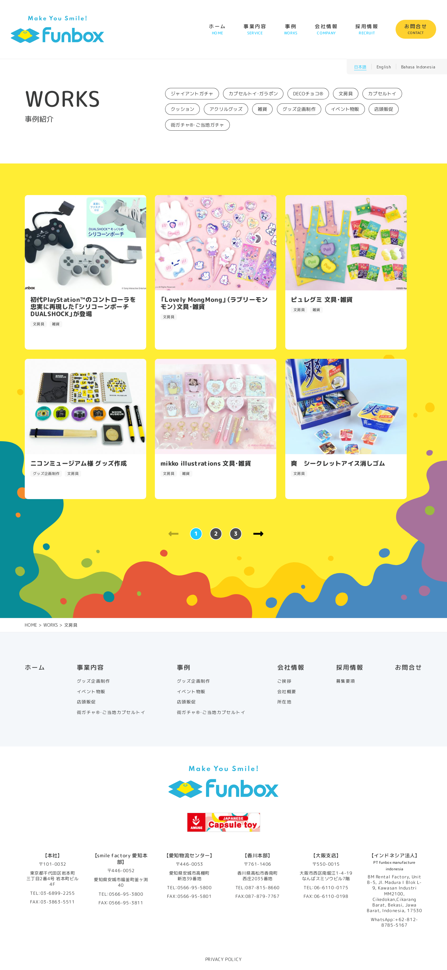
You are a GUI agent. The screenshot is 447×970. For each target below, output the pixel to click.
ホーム (217, 29)
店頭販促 (383, 109)
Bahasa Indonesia (418, 67)
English (384, 67)
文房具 (346, 93)
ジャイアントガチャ (192, 93)
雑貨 (262, 109)
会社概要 (286, 691)
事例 (290, 29)
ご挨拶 (284, 681)
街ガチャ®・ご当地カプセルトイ (111, 712)
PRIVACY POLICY (223, 959)
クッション (183, 109)
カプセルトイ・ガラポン (253, 93)
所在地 (284, 701)
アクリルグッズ (226, 109)
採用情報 (367, 29)
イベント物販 (345, 109)
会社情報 (326, 29)
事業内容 (255, 29)
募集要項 (345, 681)
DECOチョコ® (308, 93)
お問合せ (415, 29)
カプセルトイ (382, 93)
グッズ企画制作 (299, 109)
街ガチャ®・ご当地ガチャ (197, 125)
